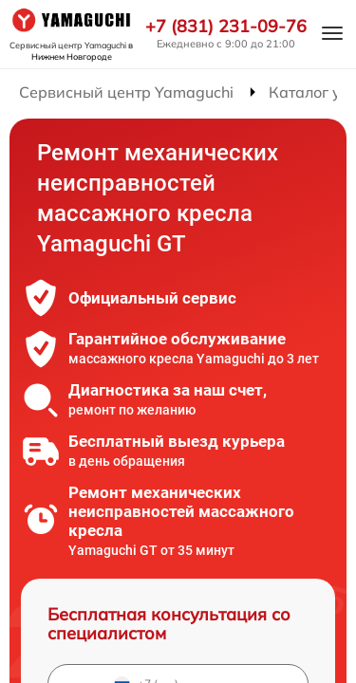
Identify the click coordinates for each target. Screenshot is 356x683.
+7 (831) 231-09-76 (226, 26)
